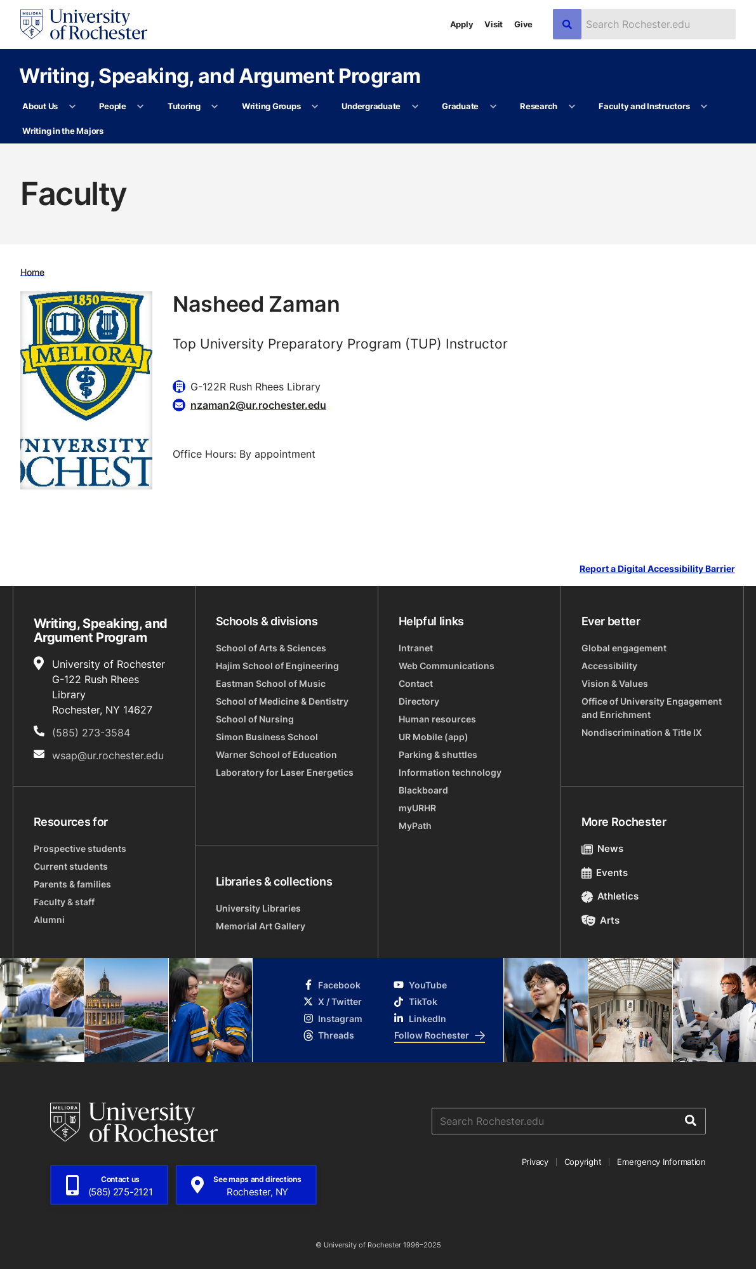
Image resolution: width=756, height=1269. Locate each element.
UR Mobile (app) (433, 737)
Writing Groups (271, 106)
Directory (419, 701)
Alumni (49, 920)
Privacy (535, 1161)
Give (523, 24)
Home (32, 271)
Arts (600, 920)
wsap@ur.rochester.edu (108, 755)
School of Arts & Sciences (271, 648)
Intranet (416, 648)
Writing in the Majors (62, 130)
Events (604, 872)
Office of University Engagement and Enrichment (651, 708)
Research (538, 106)
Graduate (460, 106)
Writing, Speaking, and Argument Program (219, 75)
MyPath (415, 826)
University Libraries (258, 908)
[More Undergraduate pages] (414, 106)
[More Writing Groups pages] (315, 106)
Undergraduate (371, 106)
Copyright (583, 1161)
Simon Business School (267, 737)
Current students (71, 866)
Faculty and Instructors (644, 106)
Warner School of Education (276, 754)
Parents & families (72, 884)
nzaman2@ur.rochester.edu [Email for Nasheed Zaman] (258, 405)
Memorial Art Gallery (260, 926)
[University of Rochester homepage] (83, 24)
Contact (416, 683)
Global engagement (623, 648)
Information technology (450, 772)
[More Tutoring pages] (214, 106)
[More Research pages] (571, 106)
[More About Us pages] (72, 106)
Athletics (610, 896)
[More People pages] (140, 106)
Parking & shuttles (438, 754)
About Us (40, 106)
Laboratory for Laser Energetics (285, 772)
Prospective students (80, 848)
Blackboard (423, 790)
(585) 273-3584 (91, 733)
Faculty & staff (64, 902)
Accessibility (609, 666)
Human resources (437, 719)
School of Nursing (255, 719)
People (112, 106)
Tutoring (184, 106)
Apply (462, 24)
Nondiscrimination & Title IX (641, 732)
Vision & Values (614, 683)
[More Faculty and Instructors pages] (704, 106)
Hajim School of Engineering (277, 666)
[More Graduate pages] (492, 106)
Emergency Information (661, 1161)
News (602, 848)
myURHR (417, 808)
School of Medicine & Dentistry (282, 701)
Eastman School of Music (271, 683)
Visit (493, 24)
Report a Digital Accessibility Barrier (657, 569)
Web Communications (446, 666)
